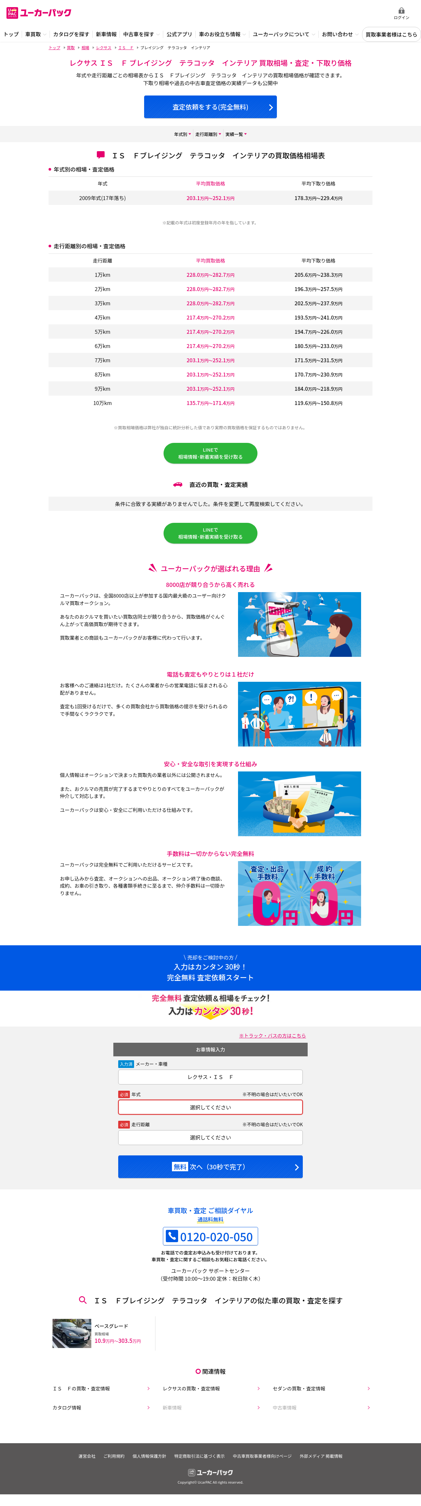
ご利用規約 (109, 1460)
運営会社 (80, 1460)
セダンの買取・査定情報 (297, 1391)
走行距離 (140, 1132)
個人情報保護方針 (148, 1460)
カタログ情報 (64, 1412)
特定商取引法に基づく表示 (201, 1460)
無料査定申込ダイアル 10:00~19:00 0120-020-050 (346, 13)
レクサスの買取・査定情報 (190, 1391)
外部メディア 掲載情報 (327, 1460)
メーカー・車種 (151, 1071)
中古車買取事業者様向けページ (266, 1460)
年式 (136, 1101)
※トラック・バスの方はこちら (269, 1043)
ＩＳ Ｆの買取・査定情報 (80, 1391)
